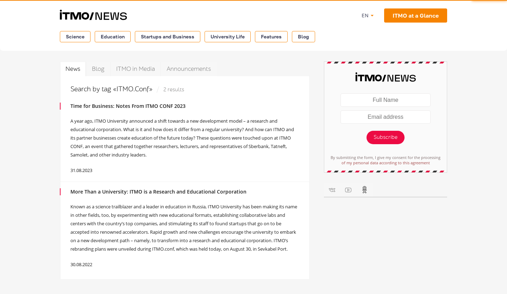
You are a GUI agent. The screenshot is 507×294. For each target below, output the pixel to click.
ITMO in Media (135, 69)
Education (113, 36)
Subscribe (386, 137)
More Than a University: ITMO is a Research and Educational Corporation (158, 191)
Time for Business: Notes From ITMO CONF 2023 (128, 106)
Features (271, 36)
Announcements (189, 69)
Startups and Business (167, 36)
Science (75, 36)
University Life (228, 36)
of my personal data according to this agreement (386, 162)
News (72, 69)
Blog (303, 36)
